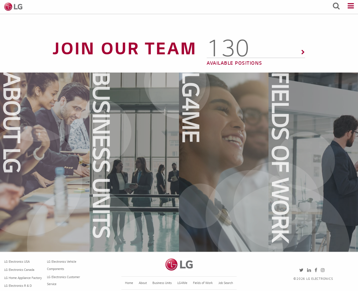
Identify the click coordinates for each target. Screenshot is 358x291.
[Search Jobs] (336, 7)
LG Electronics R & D (18, 286)
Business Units (162, 283)
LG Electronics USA (17, 262)
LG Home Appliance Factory (23, 278)
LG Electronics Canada (19, 270)
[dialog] (55, 162)
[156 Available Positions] (256, 56)
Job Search (225, 283)
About (143, 283)
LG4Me (182, 283)
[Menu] (351, 7)
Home (129, 283)
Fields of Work (203, 283)
